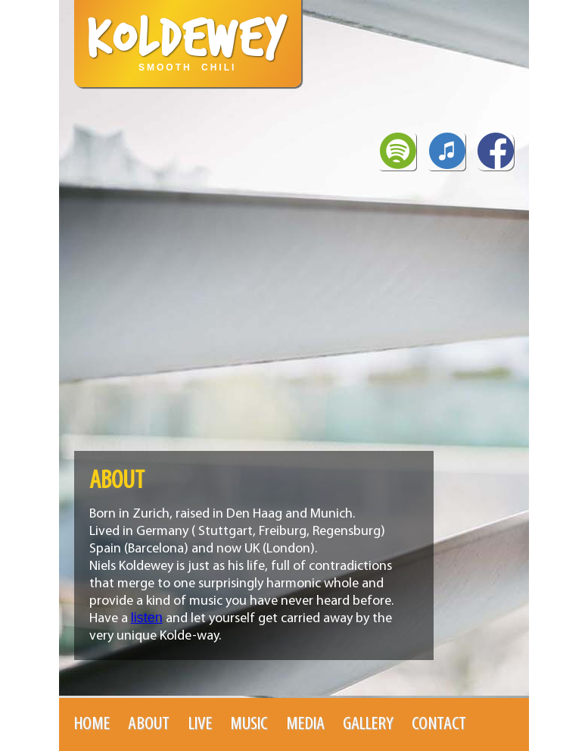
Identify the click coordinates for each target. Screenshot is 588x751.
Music (248, 724)
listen (147, 617)
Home (92, 724)
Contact (439, 724)
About (149, 724)
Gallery (368, 724)
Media (305, 724)
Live (200, 724)
